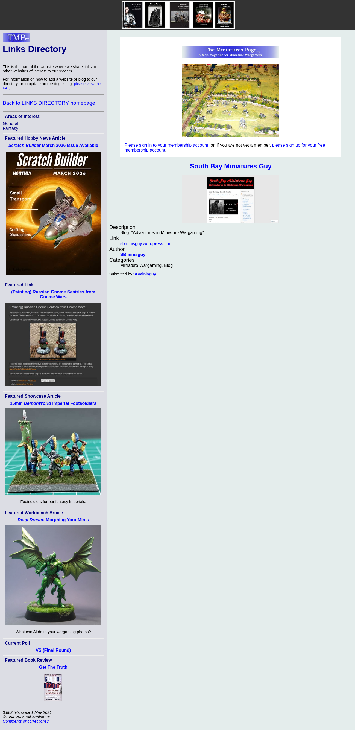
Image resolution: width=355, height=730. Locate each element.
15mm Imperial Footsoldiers (53, 403)
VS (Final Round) (53, 650)
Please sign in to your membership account (166, 145)
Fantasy (10, 128)
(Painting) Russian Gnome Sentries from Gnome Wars (53, 294)
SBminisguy (132, 254)
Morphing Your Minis (53, 519)
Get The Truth (53, 667)
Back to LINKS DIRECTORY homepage (49, 103)
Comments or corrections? (26, 721)
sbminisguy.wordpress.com (146, 243)
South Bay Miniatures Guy (231, 166)
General (10, 123)
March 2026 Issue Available (53, 145)
